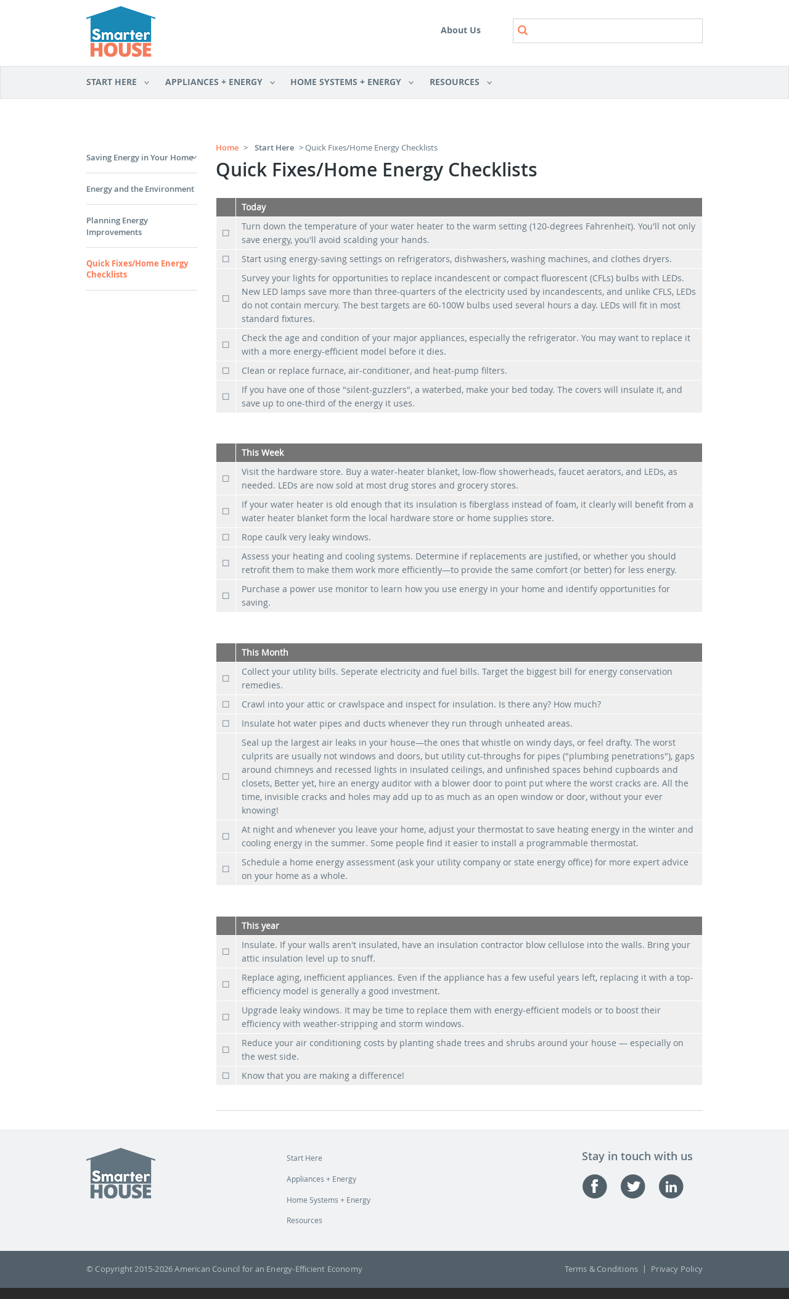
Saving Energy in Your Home (139, 157)
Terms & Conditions (602, 1269)
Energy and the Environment (140, 188)
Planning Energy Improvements (117, 226)
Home (227, 147)
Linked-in (677, 1186)
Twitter (639, 1186)
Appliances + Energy (216, 82)
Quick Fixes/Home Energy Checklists (137, 269)
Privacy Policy (677, 1269)
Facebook (601, 1186)
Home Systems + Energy (348, 82)
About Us (461, 30)
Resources (457, 82)
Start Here (118, 82)
